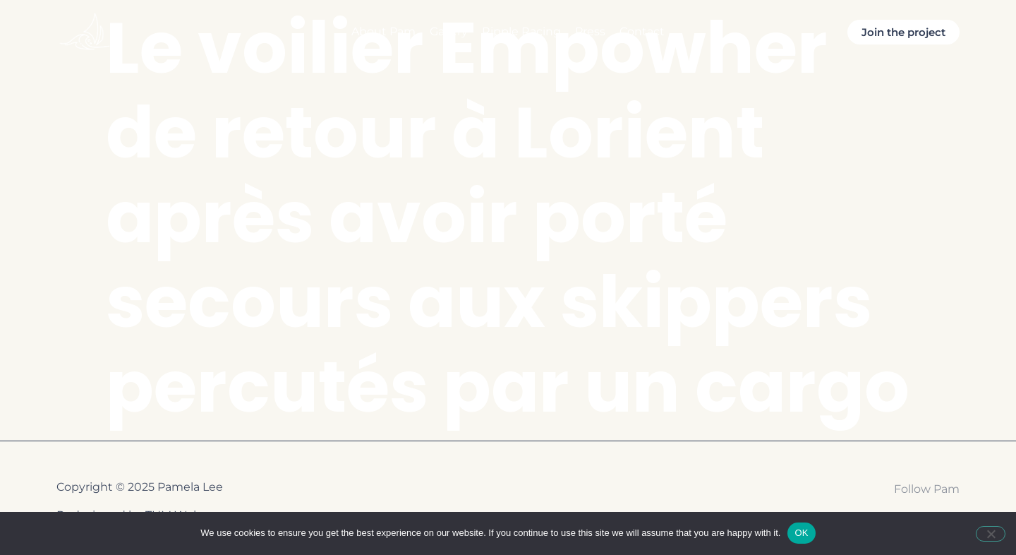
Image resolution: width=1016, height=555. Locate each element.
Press (590, 31)
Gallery (449, 31)
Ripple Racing (521, 31)
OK (801, 532)
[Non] (990, 534)
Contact (642, 31)
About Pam (383, 31)
